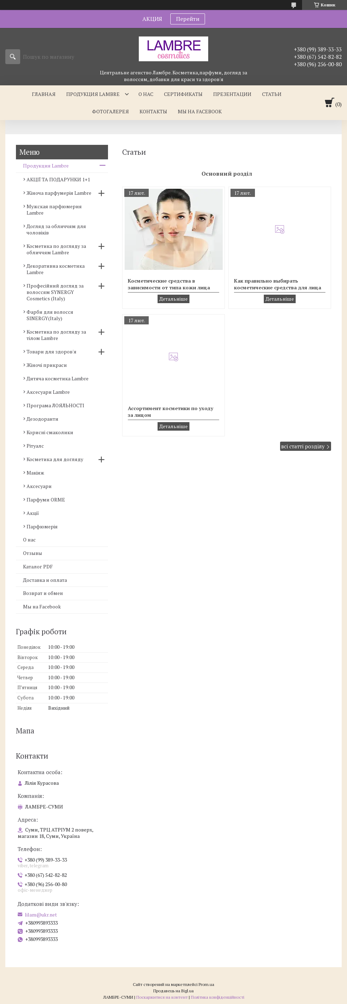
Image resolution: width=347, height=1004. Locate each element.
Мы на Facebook (42, 606)
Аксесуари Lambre (48, 391)
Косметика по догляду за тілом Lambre (56, 334)
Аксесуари (39, 486)
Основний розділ (226, 173)
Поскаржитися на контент (162, 997)
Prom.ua (206, 984)
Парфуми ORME (46, 499)
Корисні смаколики (50, 432)
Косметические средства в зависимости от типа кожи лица (169, 284)
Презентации (232, 94)
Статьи (271, 94)
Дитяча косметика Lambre (58, 378)
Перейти (187, 19)
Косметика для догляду (55, 459)
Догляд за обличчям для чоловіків (56, 229)
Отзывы (32, 553)
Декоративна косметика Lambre (56, 269)
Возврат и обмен (43, 593)
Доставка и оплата (45, 580)
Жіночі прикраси (47, 365)
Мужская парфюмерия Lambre (54, 209)
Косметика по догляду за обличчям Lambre (56, 249)
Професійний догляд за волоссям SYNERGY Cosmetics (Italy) (55, 292)
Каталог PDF (38, 566)
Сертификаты (183, 94)
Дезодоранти (42, 418)
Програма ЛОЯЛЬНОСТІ (55, 405)
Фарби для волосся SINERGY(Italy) (50, 315)
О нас (145, 94)
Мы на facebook (200, 111)
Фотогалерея (110, 111)
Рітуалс (35, 445)
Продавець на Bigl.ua (173, 990)
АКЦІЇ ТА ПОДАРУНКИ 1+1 (58, 179)
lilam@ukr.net (41, 915)
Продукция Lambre (93, 94)
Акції (33, 513)
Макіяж (35, 472)
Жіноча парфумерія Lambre (59, 192)
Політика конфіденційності (217, 997)
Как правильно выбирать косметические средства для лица (277, 284)
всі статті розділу (303, 446)
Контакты (153, 111)
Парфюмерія (42, 526)
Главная (44, 94)
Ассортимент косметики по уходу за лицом (170, 411)
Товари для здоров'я (51, 351)
